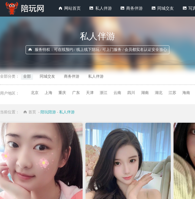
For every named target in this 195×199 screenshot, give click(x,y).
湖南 (145, 93)
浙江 (103, 93)
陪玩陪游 (48, 112)
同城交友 (165, 8)
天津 (90, 93)
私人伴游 (103, 8)
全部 (27, 76)
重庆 (62, 93)
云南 (117, 93)
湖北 (158, 93)
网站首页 (72, 8)
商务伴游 (134, 8)
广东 (76, 93)
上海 (48, 93)
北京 (35, 93)
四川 (131, 93)
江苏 (172, 93)
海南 (186, 93)
